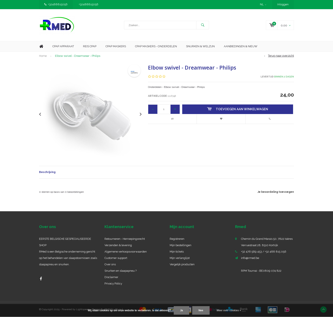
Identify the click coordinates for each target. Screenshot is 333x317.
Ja (181, 310)
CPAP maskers (116, 46)
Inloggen (283, 4)
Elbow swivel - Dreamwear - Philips (77, 55)
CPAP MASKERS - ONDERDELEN (156, 46)
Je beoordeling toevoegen (276, 191)
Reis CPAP (89, 46)
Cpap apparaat (63, 46)
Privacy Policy (113, 283)
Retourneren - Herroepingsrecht (124, 238)
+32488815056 (56, 4)
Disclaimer (111, 277)
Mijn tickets (177, 251)
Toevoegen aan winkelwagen (237, 109)
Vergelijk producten (182, 264)
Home (41, 46)
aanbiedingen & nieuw (240, 46)
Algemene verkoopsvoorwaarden (125, 251)
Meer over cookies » (229, 310)
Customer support (115, 258)
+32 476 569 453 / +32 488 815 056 (263, 251)
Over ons (110, 264)
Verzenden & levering (118, 245)
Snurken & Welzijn (200, 46)
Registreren (177, 238)
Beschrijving (47, 172)
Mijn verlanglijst (180, 258)
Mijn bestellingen (180, 245)
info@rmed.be (250, 258)
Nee (201, 310)
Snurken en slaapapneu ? (120, 270)
